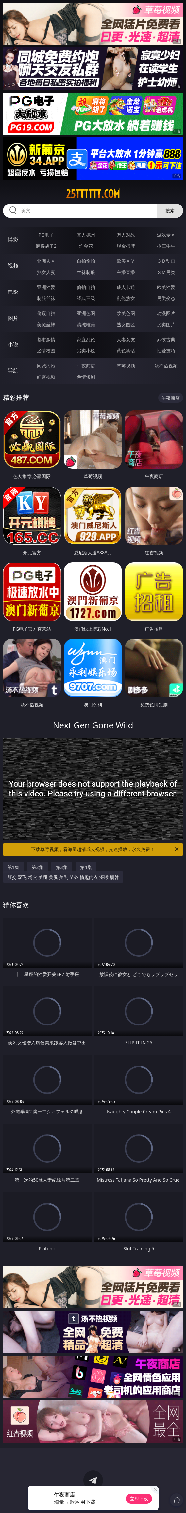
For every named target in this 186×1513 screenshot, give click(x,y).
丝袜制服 (86, 272)
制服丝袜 (46, 298)
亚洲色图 (86, 313)
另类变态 (166, 298)
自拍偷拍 (86, 261)
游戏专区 (166, 235)
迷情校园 (46, 350)
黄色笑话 (126, 350)
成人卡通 (126, 287)
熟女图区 (126, 324)
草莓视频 (126, 366)
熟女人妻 (46, 272)
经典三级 (86, 298)
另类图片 (166, 324)
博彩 (13, 239)
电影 (13, 291)
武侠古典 (166, 339)
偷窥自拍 (46, 313)
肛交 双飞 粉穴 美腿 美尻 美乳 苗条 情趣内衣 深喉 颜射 (63, 877)
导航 (13, 370)
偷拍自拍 (86, 287)
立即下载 (139, 1498)
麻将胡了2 (46, 246)
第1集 (13, 867)
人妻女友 (126, 339)
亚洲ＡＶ (46, 261)
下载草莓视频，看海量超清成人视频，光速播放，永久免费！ (105, 849)
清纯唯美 (86, 324)
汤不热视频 (166, 366)
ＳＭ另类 (166, 272)
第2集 (37, 867)
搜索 (170, 210)
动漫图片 (166, 313)
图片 (13, 318)
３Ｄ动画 (166, 261)
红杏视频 (46, 377)
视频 (13, 265)
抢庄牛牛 (166, 246)
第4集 (86, 867)
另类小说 (86, 350)
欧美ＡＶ (126, 261)
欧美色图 (126, 313)
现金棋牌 (126, 246)
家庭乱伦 (86, 339)
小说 (13, 344)
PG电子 (46, 235)
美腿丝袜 (46, 324)
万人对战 (126, 235)
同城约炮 (46, 366)
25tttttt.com (93, 194)
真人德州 (86, 235)
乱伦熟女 (126, 298)
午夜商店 (86, 366)
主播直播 (126, 272)
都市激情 (46, 339)
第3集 (62, 867)
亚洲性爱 (46, 287)
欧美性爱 (166, 287)
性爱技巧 (166, 350)
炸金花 (86, 246)
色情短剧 (86, 377)
